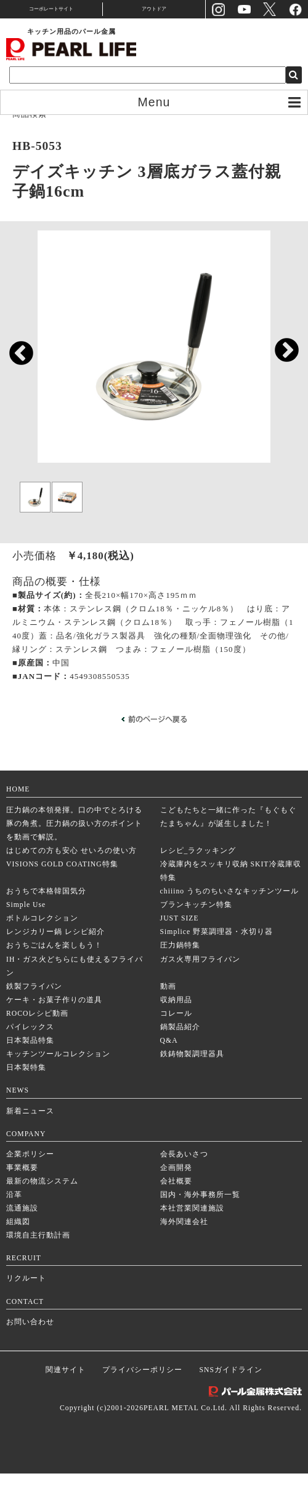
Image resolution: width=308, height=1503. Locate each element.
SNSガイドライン (231, 1399)
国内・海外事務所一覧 (200, 1224)
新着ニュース (30, 1140)
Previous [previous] (15, 363)
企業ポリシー (30, 1183)
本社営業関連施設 (192, 1238)
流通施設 (22, 1238)
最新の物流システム (42, 1211)
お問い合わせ (30, 1351)
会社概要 (176, 1211)
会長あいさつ (184, 1183)
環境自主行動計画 (38, 1265)
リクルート (26, 1308)
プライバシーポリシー (142, 1399)
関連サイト (66, 1399)
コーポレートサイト (51, 9)
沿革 (14, 1224)
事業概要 (22, 1197)
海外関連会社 (184, 1251)
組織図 (18, 1251)
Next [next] (280, 358)
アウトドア (154, 9)
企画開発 (176, 1197)
